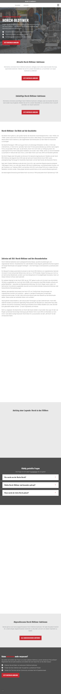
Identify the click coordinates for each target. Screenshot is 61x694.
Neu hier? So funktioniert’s (30, 1)
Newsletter (17, 5)
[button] (30, 477)
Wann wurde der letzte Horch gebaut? (16, 493)
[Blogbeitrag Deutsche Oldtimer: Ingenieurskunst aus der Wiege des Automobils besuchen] (30, 583)
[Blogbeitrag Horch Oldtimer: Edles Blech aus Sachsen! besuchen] (30, 543)
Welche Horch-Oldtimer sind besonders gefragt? (19, 485)
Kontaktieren (33, 472)
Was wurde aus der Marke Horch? (15, 477)
